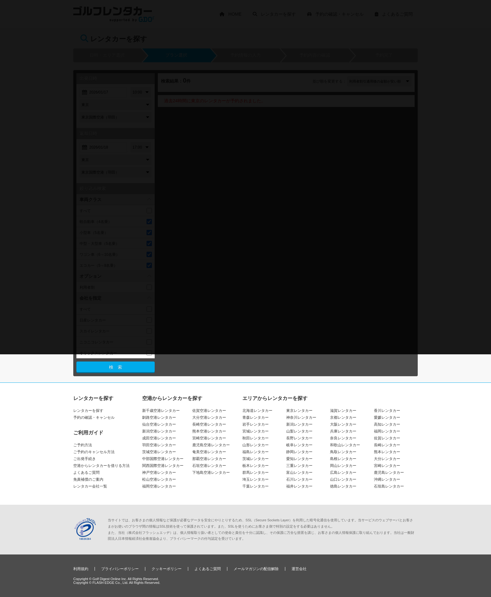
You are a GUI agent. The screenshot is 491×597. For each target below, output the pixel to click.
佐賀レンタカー (387, 438)
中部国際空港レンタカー (162, 459)
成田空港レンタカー (159, 438)
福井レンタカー (299, 486)
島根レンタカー (343, 459)
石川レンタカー (299, 479)
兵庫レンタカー (343, 431)
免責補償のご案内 (88, 479)
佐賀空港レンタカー (209, 410)
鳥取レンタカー (343, 452)
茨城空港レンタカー (159, 452)
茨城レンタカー (255, 459)
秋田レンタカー (255, 438)
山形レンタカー (255, 445)
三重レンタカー (299, 465)
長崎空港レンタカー (209, 424)
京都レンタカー (343, 417)
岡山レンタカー (343, 465)
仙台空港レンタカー (159, 424)
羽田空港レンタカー (159, 445)
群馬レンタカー (255, 472)
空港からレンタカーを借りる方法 (101, 465)
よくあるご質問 (86, 472)
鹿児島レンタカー (389, 472)
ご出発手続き (84, 459)
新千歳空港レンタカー (161, 410)
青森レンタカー (255, 417)
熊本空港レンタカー (209, 431)
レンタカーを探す (88, 410)
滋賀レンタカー (343, 410)
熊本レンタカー (387, 452)
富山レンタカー (299, 472)
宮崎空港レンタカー (209, 438)
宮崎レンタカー (387, 465)
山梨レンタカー (299, 431)
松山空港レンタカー (159, 479)
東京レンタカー (299, 410)
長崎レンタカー (387, 445)
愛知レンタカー (299, 459)
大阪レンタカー (343, 424)
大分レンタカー (387, 459)
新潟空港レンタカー (159, 431)
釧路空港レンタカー (159, 417)
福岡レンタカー (387, 431)
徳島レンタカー (343, 486)
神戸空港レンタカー (159, 472)
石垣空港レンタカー (209, 465)
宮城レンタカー (255, 431)
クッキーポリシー (167, 569)
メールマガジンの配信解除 (256, 569)
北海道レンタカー (257, 410)
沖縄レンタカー (387, 479)
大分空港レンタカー (209, 417)
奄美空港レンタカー (209, 452)
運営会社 (299, 569)
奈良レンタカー (343, 438)
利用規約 (80, 569)
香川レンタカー (387, 410)
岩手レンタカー (255, 424)
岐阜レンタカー (299, 445)
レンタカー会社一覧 (90, 486)
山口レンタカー (343, 479)
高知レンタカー (387, 424)
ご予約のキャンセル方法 (94, 452)
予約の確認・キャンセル (94, 417)
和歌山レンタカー (345, 445)
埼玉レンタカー (255, 479)
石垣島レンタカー (389, 486)
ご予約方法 (82, 445)
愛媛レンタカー (387, 417)
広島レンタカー (343, 472)
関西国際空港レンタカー (162, 465)
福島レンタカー (255, 452)
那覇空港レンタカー (209, 459)
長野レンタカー (299, 438)
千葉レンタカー (255, 486)
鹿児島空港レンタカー (211, 445)
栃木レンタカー (255, 465)
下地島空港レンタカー (211, 472)
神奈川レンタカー (301, 417)
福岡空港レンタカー (159, 486)
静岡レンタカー (299, 452)
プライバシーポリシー (120, 569)
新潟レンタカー (299, 424)
